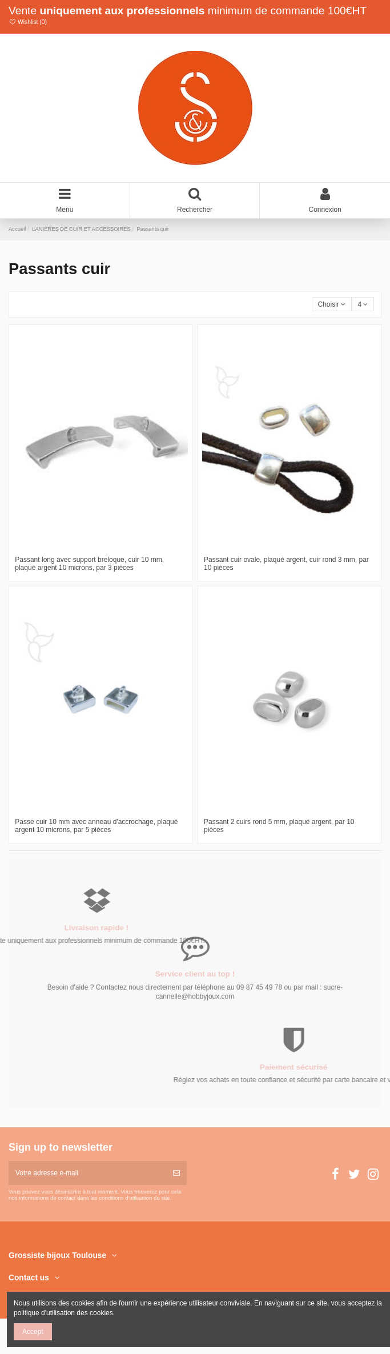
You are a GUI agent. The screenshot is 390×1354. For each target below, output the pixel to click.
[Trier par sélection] (332, 304)
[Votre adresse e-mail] (87, 1173)
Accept (32, 1332)
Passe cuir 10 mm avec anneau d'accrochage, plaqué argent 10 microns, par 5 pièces (96, 826)
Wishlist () (28, 22)
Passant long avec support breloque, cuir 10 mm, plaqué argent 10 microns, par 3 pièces (89, 564)
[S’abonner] (176, 1173)
